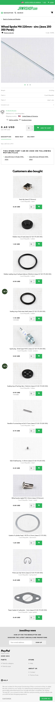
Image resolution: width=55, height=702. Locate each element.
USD (44, 2)
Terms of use (34, 675)
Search (19, 13)
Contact (32, 672)
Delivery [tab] (31, 137)
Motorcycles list (8, 33)
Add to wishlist (13, 120)
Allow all (46, 698)
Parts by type (6, 666)
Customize (6, 698)
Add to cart (45, 128)
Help (31, 663)
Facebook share (27, 120)
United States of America (33, 2)
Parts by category (8, 663)
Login (51, 2)
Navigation (7, 13)
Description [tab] (6, 137)
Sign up (39, 642)
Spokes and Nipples (14, 19)
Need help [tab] (19, 137)
